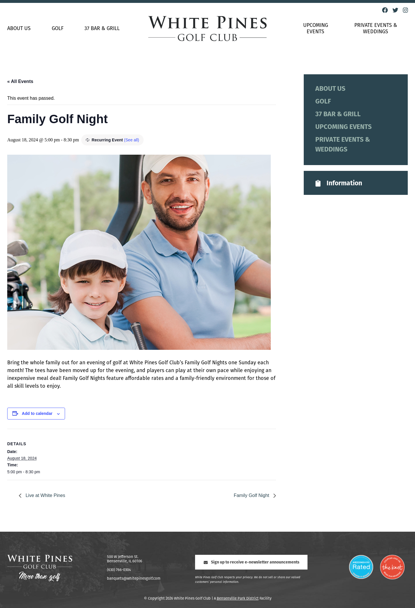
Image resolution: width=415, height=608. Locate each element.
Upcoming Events (315, 29)
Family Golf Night (252, 495)
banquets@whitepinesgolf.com (133, 579)
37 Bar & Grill (102, 29)
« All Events (20, 81)
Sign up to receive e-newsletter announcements (251, 562)
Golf (58, 29)
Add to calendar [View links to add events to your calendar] (37, 413)
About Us (19, 29)
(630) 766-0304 (119, 570)
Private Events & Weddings (375, 29)
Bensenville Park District (238, 598)
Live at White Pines (44, 495)
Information (338, 183)
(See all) (131, 140)
